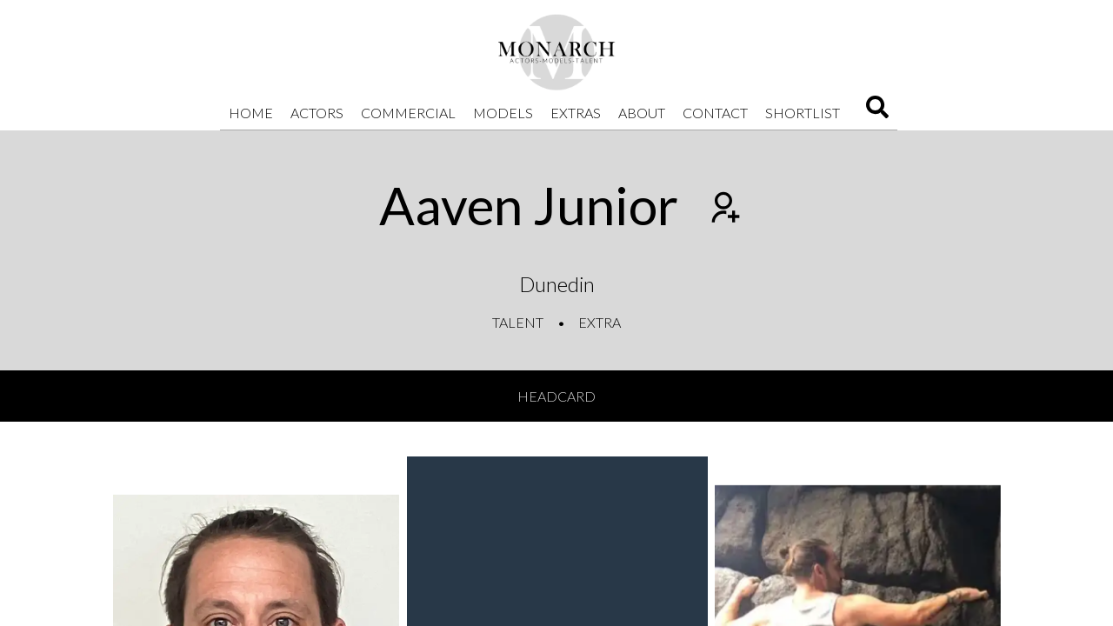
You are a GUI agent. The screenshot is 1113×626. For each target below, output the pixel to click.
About (641, 112)
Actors (316, 112)
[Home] (556, 52)
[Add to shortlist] (723, 209)
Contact (715, 112)
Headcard (556, 396)
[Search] (877, 112)
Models (503, 112)
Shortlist (802, 112)
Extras (575, 112)
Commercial (408, 112)
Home (251, 112)
